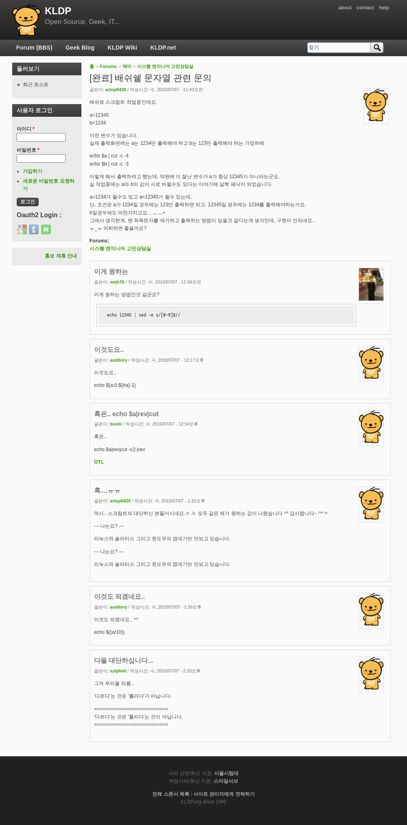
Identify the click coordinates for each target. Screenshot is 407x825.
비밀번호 (28, 150)
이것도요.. (109, 349)
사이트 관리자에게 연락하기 (224, 794)
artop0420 (115, 89)
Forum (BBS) (34, 47)
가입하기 (32, 171)
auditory (118, 360)
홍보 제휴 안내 (61, 256)
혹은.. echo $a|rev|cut (126, 413)
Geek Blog (80, 47)
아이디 (26, 129)
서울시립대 (226, 773)
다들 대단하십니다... (123, 660)
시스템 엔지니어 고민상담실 (165, 66)
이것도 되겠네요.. (119, 596)
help (384, 8)
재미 (127, 66)
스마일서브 (226, 781)
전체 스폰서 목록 (170, 794)
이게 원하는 (111, 271)
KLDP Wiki (122, 47)
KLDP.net (163, 47)
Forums (108, 66)
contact (365, 8)
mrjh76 (117, 281)
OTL (99, 462)
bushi (116, 423)
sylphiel (118, 670)
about (345, 8)
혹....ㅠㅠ (107, 490)
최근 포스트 (35, 84)
